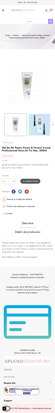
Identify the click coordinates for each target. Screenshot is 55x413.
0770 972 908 (9, 377)
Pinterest (27, 192)
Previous (2, 124)
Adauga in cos (30, 181)
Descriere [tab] (27, 223)
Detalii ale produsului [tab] (27, 232)
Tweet (20, 192)
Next (52, 124)
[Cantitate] (9, 181)
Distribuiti (14, 192)
